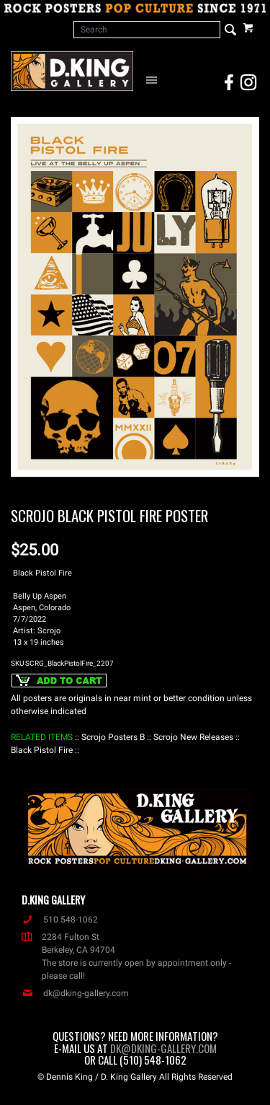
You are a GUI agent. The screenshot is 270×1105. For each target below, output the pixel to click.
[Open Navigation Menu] (153, 79)
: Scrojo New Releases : (193, 737)
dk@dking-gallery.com (75, 993)
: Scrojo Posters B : (113, 737)
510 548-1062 (60, 920)
